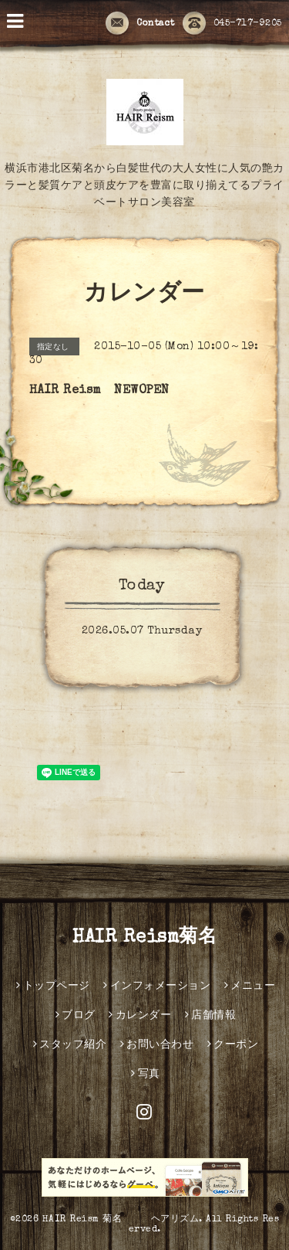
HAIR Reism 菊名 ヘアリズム (121, 1220)
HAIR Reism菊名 (144, 938)
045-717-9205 (232, 24)
